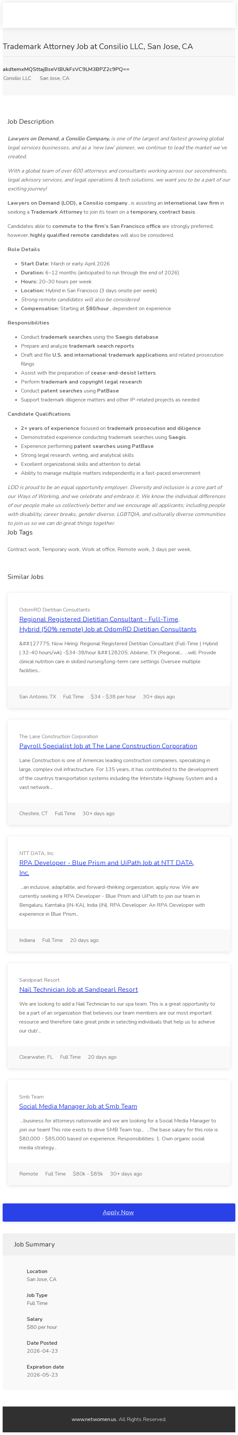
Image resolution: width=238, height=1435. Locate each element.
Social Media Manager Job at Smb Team (78, 1106)
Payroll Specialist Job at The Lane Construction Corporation (108, 746)
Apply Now (118, 1212)
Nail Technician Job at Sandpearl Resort (78, 989)
